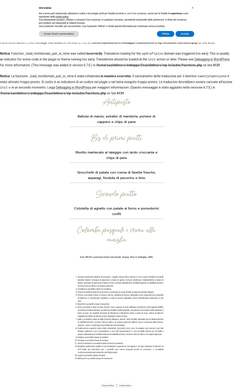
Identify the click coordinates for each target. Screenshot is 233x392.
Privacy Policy (108, 383)
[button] (192, 7)
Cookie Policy (125, 383)
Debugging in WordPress (212, 58)
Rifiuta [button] (165, 33)
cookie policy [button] (62, 16)
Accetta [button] (185, 33)
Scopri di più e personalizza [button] (59, 33)
